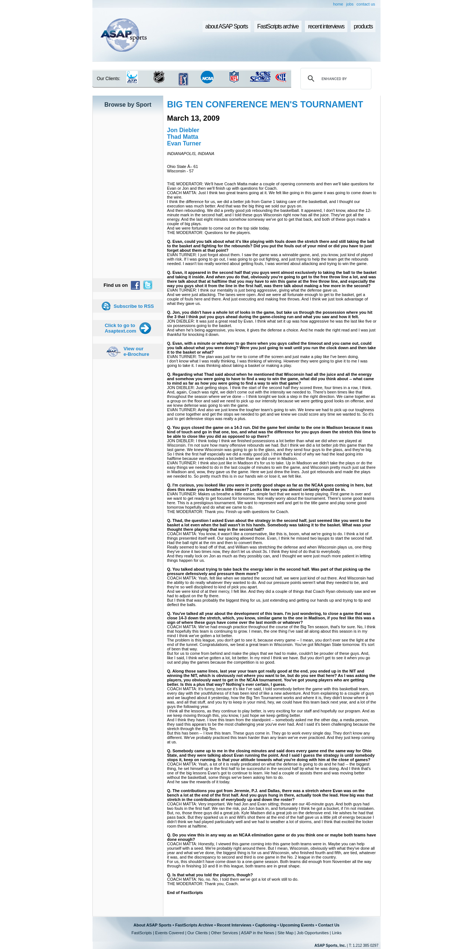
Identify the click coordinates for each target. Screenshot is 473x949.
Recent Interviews (234, 925)
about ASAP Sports (226, 26)
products (363, 26)
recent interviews (326, 26)
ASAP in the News (257, 933)
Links (336, 933)
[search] (334, 78)
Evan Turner (184, 143)
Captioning (265, 925)
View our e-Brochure (136, 351)
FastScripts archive (278, 26)
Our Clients (197, 933)
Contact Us (329, 925)
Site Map (285, 933)
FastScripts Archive (194, 925)
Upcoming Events (297, 925)
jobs (350, 4)
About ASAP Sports (152, 925)
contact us (366, 4)
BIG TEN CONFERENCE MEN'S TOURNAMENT (265, 104)
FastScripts (142, 933)
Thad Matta (182, 137)
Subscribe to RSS (133, 306)
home (338, 4)
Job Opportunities (313, 933)
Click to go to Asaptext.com (120, 328)
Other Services (224, 933)
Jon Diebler (183, 130)
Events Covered (169, 933)
